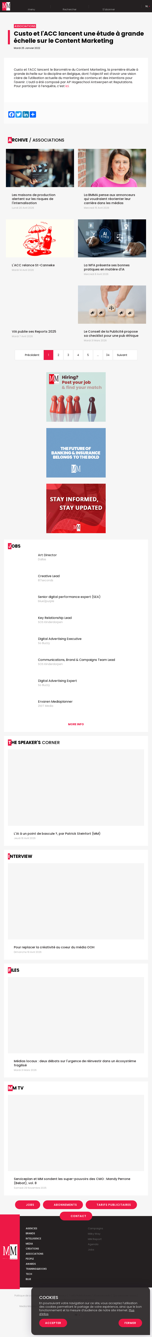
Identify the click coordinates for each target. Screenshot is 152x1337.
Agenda (93, 1244)
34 (108, 355)
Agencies (31, 1228)
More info (76, 724)
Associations (34, 1253)
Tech (29, 1274)
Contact (78, 1216)
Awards (31, 1264)
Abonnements (65, 1205)
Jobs (30, 1205)
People (30, 1258)
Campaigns (95, 1228)
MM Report (95, 1239)
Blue (28, 1279)
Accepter (53, 1323)
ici (67, 86)
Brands (30, 1233)
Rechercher (69, 6)
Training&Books (36, 1268)
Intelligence (33, 1238)
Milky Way (94, 1234)
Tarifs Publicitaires (114, 1205)
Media (29, 1243)
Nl (146, 6)
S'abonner (109, 6)
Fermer (130, 1323)
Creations (32, 1248)
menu (31, 6)
